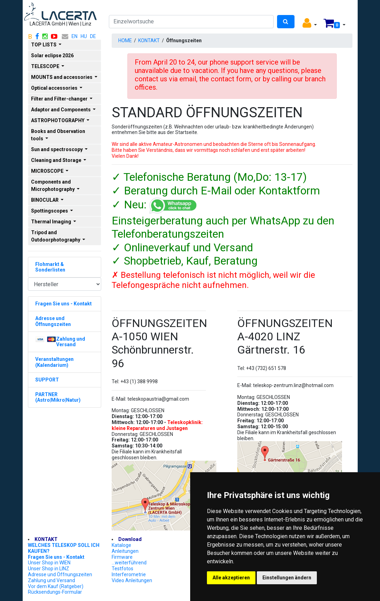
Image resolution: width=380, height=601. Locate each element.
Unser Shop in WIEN (49, 562)
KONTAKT (149, 40)
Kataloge (121, 545)
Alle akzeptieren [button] (231, 577)
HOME (125, 40)
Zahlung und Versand (51, 580)
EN (74, 36)
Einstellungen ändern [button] (286, 577)
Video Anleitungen (132, 580)
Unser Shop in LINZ (48, 568)
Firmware (122, 557)
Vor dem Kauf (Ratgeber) (55, 586)
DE (93, 36)
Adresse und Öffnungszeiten (60, 574)
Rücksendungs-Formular (55, 592)
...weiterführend (129, 562)
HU (84, 36)
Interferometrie (129, 574)
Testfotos (122, 568)
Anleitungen (125, 551)
